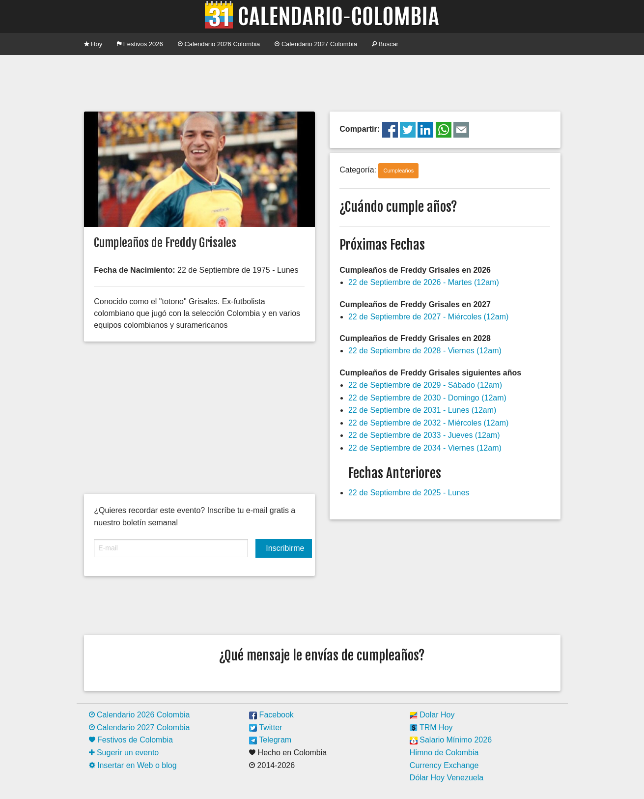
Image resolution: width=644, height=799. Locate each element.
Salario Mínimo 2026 (451, 740)
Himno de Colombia (444, 752)
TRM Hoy (431, 727)
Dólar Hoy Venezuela (446, 777)
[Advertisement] (322, 82)
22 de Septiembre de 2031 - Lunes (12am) (422, 410)
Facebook (271, 715)
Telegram (270, 740)
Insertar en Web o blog (133, 765)
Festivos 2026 (140, 44)
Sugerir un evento (124, 752)
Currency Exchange (444, 765)
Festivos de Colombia (131, 740)
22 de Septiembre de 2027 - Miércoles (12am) (428, 317)
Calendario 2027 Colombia (316, 44)
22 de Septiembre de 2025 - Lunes (408, 492)
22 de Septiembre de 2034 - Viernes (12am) (425, 448)
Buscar (385, 44)
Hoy (93, 44)
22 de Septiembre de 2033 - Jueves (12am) (424, 435)
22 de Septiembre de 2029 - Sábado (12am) (425, 385)
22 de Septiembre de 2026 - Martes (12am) (423, 282)
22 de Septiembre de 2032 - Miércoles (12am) (428, 423)
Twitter (265, 727)
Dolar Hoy (432, 715)
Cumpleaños (398, 170)
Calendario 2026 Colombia (219, 44)
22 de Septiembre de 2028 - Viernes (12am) (425, 350)
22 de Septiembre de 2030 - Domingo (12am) (427, 398)
